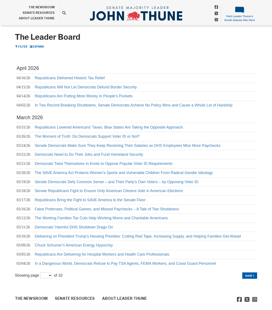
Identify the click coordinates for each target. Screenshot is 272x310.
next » (249, 275)
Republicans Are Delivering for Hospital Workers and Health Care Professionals (102, 254)
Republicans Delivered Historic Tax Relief (70, 78)
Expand (37, 46)
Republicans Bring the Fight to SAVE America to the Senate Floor (90, 200)
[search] (62, 12)
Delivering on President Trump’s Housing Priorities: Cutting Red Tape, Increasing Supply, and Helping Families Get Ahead (138, 236)
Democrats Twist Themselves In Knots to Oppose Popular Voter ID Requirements (104, 163)
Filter (21, 46)
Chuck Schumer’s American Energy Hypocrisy (74, 245)
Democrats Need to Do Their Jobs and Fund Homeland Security (89, 154)
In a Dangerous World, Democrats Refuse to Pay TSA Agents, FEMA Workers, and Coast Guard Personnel (125, 263)
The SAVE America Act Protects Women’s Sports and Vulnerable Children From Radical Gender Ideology (124, 173)
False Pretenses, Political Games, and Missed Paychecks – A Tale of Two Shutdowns (107, 209)
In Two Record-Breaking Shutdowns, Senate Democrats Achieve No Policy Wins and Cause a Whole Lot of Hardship (133, 105)
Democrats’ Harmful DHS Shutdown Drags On (74, 227)
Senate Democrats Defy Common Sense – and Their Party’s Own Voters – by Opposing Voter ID (116, 182)
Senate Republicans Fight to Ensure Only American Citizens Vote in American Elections (109, 191)
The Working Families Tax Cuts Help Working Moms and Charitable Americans (101, 218)
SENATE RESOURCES (39, 12)
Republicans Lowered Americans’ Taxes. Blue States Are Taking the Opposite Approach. (109, 127)
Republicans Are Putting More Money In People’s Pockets (84, 96)
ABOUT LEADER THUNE (37, 18)
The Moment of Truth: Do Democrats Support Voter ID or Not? (87, 136)
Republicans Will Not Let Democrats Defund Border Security (86, 87)
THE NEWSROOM (41, 7)
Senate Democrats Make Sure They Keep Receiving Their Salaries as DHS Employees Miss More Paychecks (128, 145)
